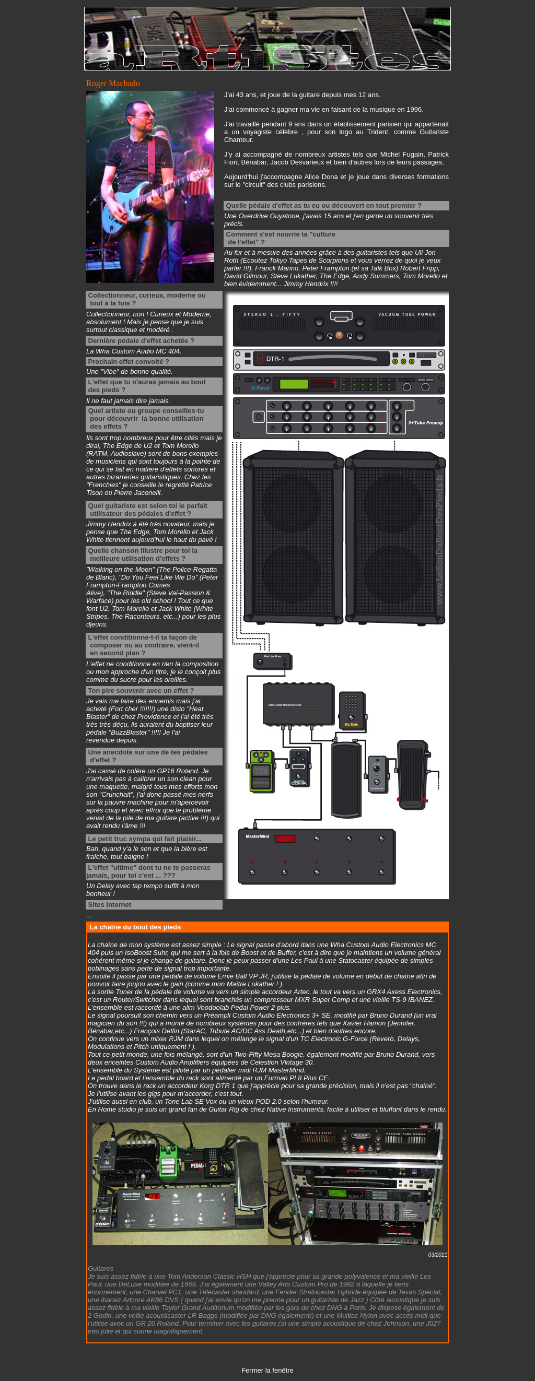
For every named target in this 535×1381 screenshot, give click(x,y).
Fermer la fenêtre (267, 1370)
